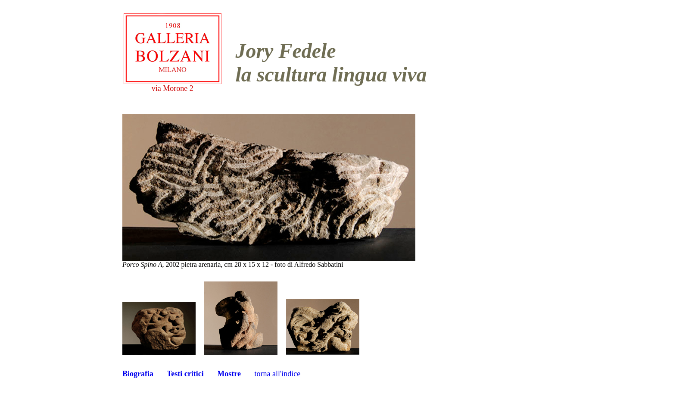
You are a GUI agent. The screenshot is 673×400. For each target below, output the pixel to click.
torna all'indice (277, 373)
